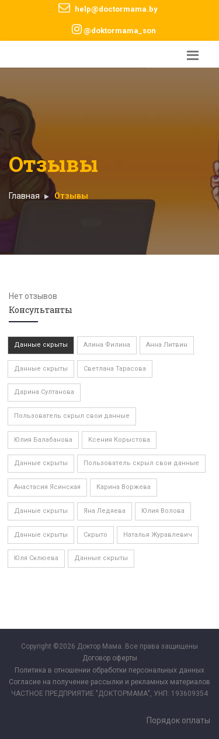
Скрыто (95, 535)
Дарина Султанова (44, 392)
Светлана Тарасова (115, 368)
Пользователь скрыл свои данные (72, 416)
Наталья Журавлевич (157, 535)
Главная (24, 195)
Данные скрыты (41, 345)
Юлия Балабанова (43, 440)
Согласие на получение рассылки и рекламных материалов (109, 682)
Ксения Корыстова (119, 440)
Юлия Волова (163, 511)
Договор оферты (109, 658)
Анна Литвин (166, 345)
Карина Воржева (123, 487)
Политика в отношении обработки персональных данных (109, 670)
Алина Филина (107, 345)
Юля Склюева (36, 558)
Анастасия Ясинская (47, 487)
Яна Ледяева (105, 511)
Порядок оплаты (178, 720)
